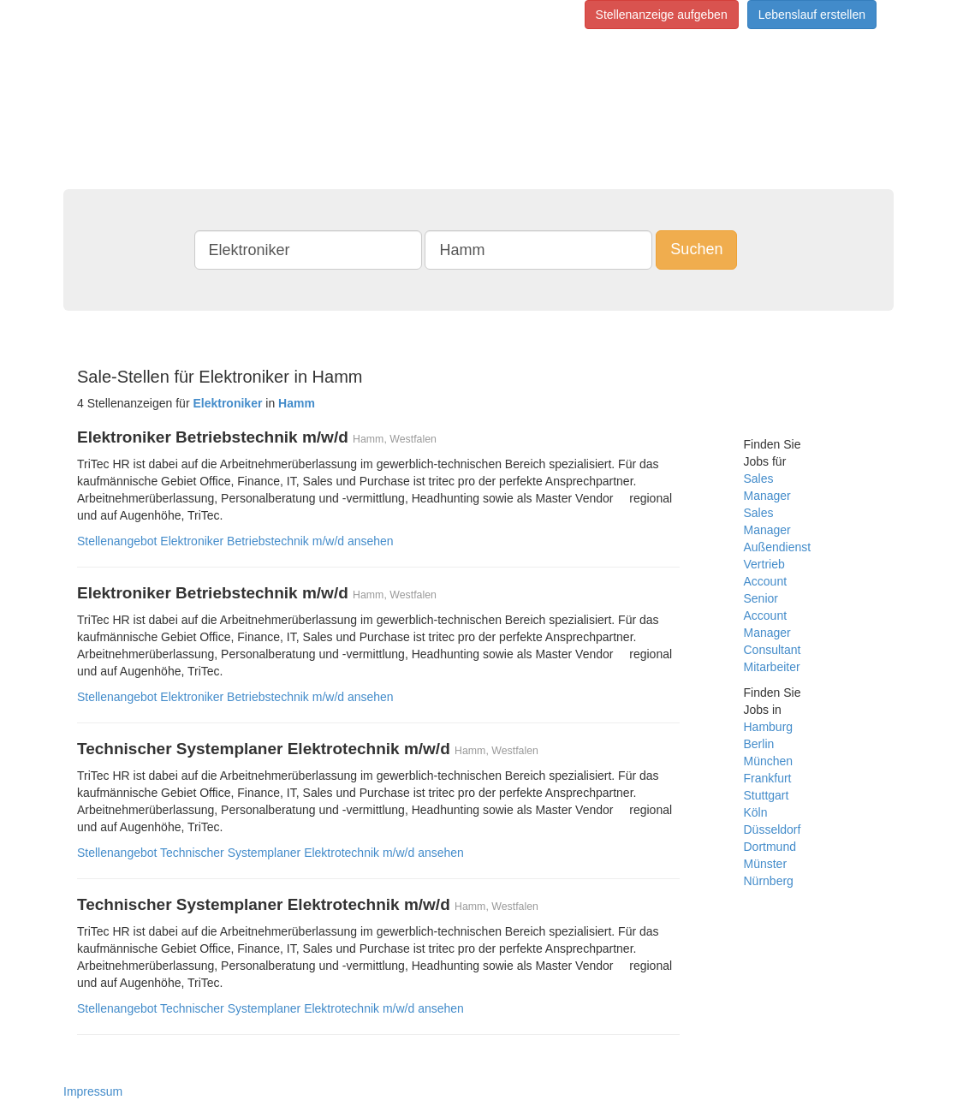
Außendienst (777, 547)
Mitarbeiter (772, 667)
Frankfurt (768, 778)
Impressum (92, 1091)
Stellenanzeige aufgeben (662, 14)
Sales (759, 478)
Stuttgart (766, 795)
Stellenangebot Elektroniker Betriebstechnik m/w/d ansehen (235, 541)
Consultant (772, 650)
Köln (756, 812)
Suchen (696, 249)
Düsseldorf (772, 829)
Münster (766, 864)
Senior (761, 598)
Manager (767, 495)
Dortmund (770, 846)
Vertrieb (764, 564)
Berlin (759, 744)
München (769, 761)
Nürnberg (769, 881)
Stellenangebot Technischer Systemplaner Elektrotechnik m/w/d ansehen (270, 852)
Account (766, 581)
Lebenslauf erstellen (811, 14)
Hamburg (769, 727)
